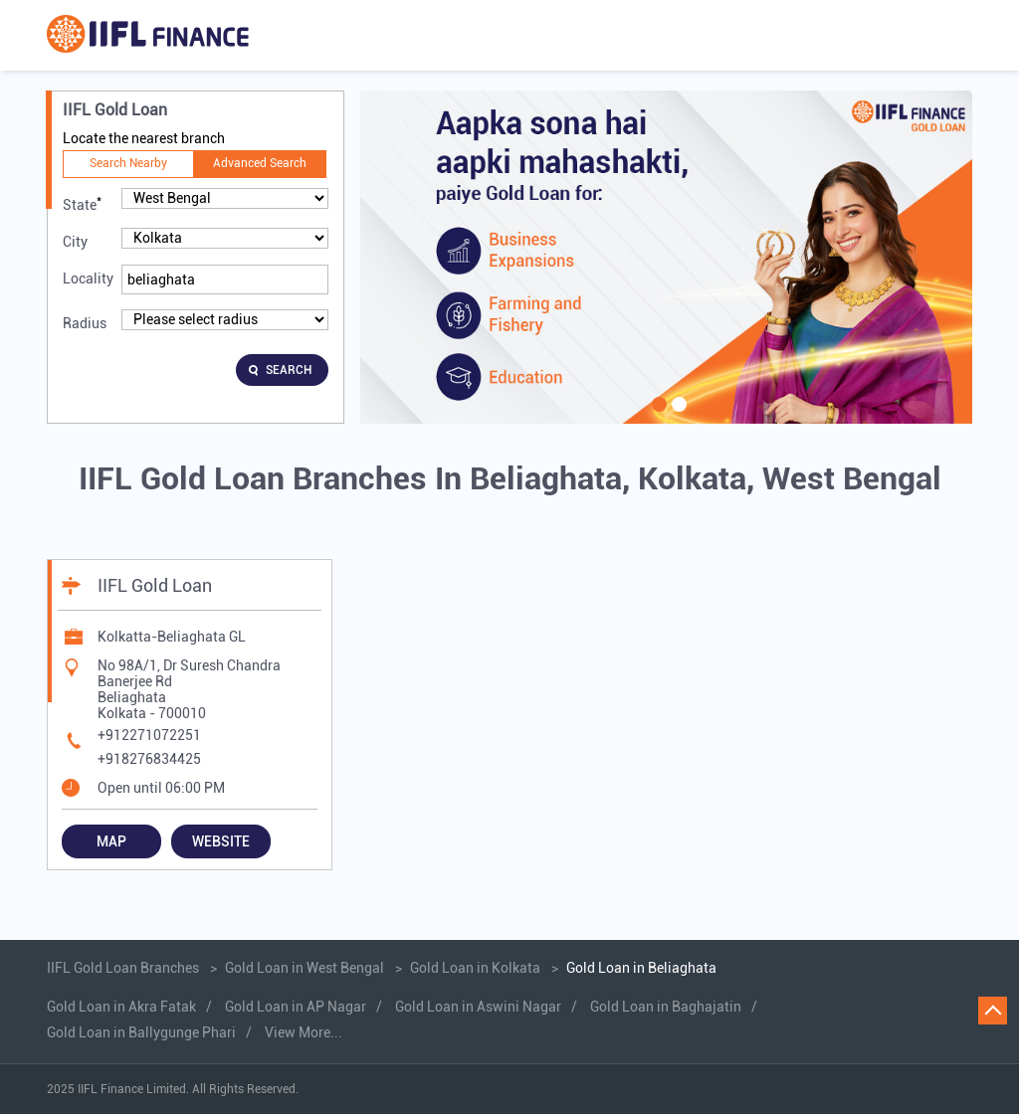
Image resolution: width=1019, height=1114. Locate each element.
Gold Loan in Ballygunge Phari (141, 1032)
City (75, 242)
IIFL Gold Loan (155, 585)
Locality (88, 278)
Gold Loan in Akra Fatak (121, 1007)
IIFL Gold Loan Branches (124, 968)
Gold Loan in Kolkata (475, 968)
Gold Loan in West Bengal (304, 968)
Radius (84, 323)
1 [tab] (657, 417)
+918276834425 (149, 759)
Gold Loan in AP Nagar (295, 1007)
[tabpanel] (666, 257)
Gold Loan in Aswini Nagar (478, 1007)
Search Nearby (128, 163)
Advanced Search (259, 163)
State (82, 203)
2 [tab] (677, 417)
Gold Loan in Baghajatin (665, 1007)
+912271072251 (149, 735)
